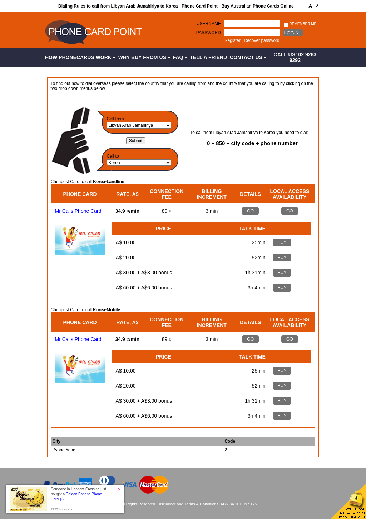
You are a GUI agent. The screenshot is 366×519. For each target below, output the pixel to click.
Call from (115, 118)
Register (232, 40)
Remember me (300, 24)
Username (209, 23)
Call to (113, 156)
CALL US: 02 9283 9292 (295, 57)
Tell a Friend (208, 57)
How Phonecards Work (80, 57)
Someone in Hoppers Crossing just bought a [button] (78, 494)
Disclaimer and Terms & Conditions (187, 504)
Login (291, 32)
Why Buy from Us (144, 57)
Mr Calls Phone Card (78, 211)
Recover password (261, 40)
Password (208, 32)
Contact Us (248, 57)
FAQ (180, 57)
